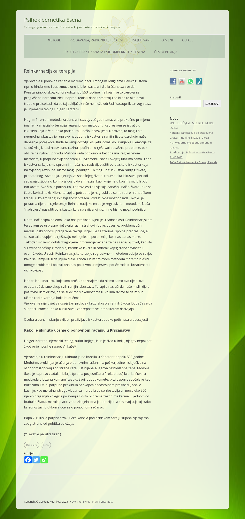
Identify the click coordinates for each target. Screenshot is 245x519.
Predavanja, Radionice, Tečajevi (96, 40)
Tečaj (46, 444)
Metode (54, 40)
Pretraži (175, 97)
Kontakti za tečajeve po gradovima (191, 133)
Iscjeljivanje (142, 40)
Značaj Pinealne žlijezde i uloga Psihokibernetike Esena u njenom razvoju (191, 142)
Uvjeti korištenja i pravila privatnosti (92, 501)
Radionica (31, 444)
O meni (167, 40)
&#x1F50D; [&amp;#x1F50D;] (212, 103)
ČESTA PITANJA (165, 52)
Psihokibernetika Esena (52, 19)
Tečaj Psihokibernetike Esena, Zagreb (193, 162)
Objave (187, 40)
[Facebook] (28, 459)
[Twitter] (36, 459)
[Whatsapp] (44, 459)
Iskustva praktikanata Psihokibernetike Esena (104, 52)
